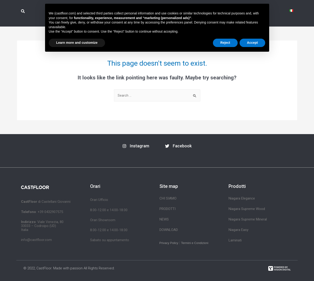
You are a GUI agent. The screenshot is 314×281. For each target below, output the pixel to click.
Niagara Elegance (242, 198)
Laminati (235, 240)
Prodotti (167, 209)
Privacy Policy (168, 243)
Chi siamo (167, 198)
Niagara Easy (238, 230)
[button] (136, 146)
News (164, 219)
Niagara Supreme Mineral (248, 219)
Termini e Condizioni (194, 243)
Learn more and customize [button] (77, 42)
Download (168, 230)
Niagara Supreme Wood (247, 209)
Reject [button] (225, 42)
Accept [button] (252, 42)
